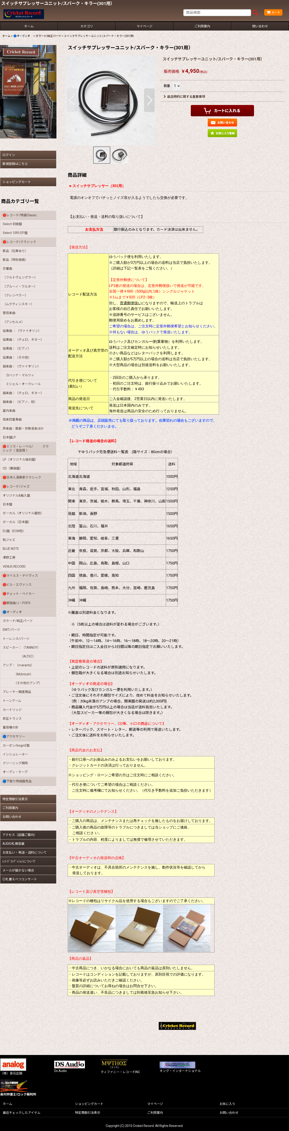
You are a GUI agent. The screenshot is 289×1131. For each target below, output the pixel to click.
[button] (72, 100)
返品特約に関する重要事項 (184, 96)
